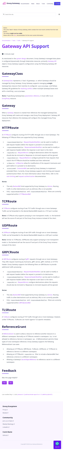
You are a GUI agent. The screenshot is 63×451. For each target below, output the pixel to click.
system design (21, 59)
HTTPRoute (7, 135)
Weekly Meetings (9, 424)
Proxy (5, 410)
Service (50, 186)
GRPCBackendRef (24, 303)
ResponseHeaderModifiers (33, 147)
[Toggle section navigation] (58, 14)
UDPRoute (6, 232)
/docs (15, 35)
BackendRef (17, 186)
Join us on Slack (8, 421)
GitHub (5, 435)
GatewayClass (8, 81)
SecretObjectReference (28, 360)
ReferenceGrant (8, 334)
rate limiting (11, 176)
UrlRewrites (20, 163)
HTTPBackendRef (25, 194)
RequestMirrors (23, 153)
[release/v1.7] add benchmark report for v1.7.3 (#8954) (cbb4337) (35, 394)
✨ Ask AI (58, 3)
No (11, 383)
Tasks (13, 40)
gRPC (27, 259)
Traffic (19, 40)
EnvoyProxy (6, 98)
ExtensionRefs (22, 168)
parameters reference (32, 96)
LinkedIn (6, 427)
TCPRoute (6, 208)
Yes (4, 383)
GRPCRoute (7, 259)
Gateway (10, 113)
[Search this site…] (29, 14)
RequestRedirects (25, 158)
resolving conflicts (27, 89)
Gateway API (52, 61)
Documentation (6, 40)
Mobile (5, 413)
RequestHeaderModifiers (32, 142)
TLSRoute (6, 317)
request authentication (27, 176)
